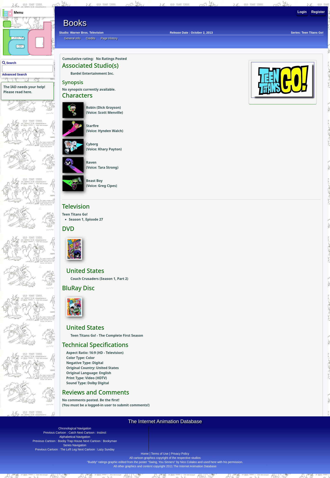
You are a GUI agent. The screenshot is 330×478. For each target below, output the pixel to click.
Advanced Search (14, 74)
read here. (23, 92)
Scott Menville (110, 112)
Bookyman (110, 441)
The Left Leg (68, 449)
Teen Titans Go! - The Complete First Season (107, 335)
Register (318, 12)
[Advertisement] (26, 127)
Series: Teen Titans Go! (307, 32)
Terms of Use (159, 453)
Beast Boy (94, 180)
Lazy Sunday (105, 449)
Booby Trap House (70, 441)
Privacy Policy (180, 453)
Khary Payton (109, 149)
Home (145, 453)
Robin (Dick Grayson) (103, 107)
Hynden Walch (110, 130)
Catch (72, 432)
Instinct (101, 432)
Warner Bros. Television (87, 32)
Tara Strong (107, 167)
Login (302, 12)
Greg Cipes (107, 185)
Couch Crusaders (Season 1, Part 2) (99, 278)
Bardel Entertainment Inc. (92, 73)
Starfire (92, 125)
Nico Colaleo (188, 462)
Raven (91, 162)
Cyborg (92, 144)
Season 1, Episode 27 (86, 219)
